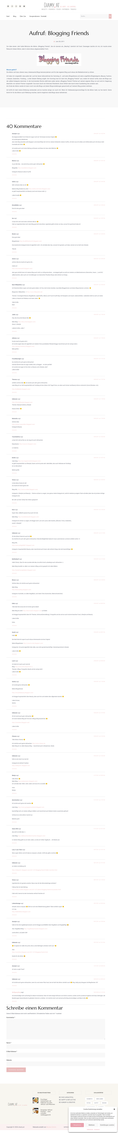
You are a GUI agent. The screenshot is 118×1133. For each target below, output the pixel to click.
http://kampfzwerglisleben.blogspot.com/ (24, 570)
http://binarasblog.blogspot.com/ (21, 590)
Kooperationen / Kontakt (38, 16)
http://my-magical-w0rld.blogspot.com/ (29, 461)
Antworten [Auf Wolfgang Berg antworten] (14, 1001)
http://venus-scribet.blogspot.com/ (28, 489)
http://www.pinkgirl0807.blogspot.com (23, 545)
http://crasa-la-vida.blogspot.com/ (33, 643)
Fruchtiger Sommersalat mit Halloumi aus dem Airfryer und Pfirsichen (48, 1104)
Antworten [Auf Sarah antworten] (14, 654)
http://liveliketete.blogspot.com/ (21, 389)
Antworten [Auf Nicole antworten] (14, 252)
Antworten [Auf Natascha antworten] (14, 430)
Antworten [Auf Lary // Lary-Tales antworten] (14, 856)
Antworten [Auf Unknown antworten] (14, 412)
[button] (114, 1109)
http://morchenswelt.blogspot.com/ (22, 269)
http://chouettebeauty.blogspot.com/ (22, 693)
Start (7, 16)
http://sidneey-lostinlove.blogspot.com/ (23, 346)
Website (9, 1063)
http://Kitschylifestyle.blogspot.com (22, 402)
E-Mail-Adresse (11, 1054)
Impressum (97, 1129)
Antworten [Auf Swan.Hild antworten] (14, 843)
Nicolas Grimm (51, 1130)
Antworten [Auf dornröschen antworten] (14, 822)
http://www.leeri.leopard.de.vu (24, 667)
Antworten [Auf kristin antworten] (14, 473)
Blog (14, 16)
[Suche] (110, 16)
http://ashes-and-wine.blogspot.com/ (39, 189)
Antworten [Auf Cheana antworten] (14, 749)
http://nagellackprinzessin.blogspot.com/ (36, 929)
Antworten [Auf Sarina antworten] (14, 706)
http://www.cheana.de (38, 744)
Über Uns (23, 16)
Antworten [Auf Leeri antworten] (14, 675)
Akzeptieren (77, 1125)
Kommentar (10, 1018)
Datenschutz (90, 1129)
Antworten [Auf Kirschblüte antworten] (14, 211)
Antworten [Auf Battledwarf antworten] (14, 573)
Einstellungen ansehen (107, 1125)
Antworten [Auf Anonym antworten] (14, 154)
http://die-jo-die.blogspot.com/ (27, 322)
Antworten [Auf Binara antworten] (14, 597)
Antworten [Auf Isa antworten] (14, 227)
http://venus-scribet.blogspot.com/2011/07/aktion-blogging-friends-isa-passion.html (36, 890)
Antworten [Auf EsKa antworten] (14, 625)
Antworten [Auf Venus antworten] (14, 503)
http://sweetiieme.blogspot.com (27, 168)
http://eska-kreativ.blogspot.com (32, 611)
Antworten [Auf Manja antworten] (14, 793)
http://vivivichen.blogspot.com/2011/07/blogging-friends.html (30, 952)
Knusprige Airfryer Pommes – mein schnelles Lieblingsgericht (46, 1115)
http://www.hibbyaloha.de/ (35, 292)
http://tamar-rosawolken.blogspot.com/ (23, 424)
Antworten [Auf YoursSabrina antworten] (14, 451)
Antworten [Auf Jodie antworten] (14, 331)
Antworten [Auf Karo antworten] (14, 526)
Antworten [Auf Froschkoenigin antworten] (14, 373)
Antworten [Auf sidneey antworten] (14, 352)
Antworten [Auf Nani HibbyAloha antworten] (14, 308)
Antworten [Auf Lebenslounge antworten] (14, 915)
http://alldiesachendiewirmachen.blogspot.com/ (31, 836)
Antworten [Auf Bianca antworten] (14, 175)
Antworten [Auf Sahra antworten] (14, 198)
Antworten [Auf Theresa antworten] (14, 392)
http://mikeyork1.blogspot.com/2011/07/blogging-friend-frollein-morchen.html (34, 870)
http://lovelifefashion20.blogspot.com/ (31, 241)
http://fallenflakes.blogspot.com (21, 912)
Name (8, 1045)
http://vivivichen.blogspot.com (20, 723)
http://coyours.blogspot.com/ (27, 444)
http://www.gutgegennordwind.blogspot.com (31, 807)
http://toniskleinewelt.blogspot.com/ (28, 517)
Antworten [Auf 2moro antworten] (14, 278)
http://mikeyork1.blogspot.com (21, 766)
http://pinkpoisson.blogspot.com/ (28, 781)
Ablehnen (91, 1125)
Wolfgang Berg (16, 992)
